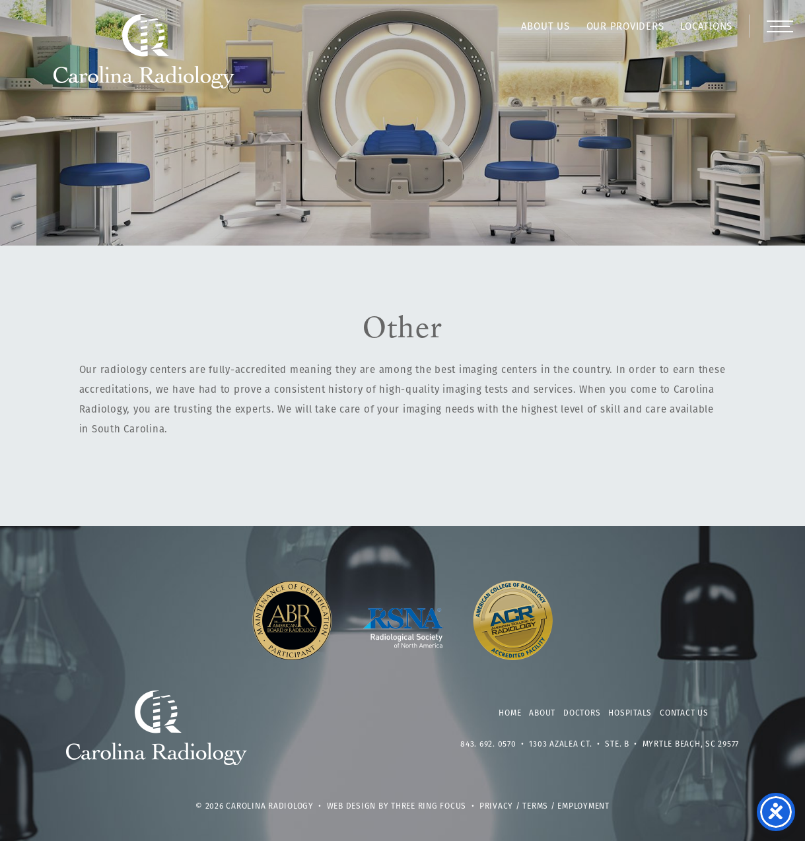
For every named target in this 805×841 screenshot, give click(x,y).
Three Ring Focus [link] (428, 807)
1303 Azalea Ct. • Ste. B (579, 745)
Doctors (581, 714)
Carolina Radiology (144, 58)
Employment (583, 807)
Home (510, 714)
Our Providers (625, 27)
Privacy (496, 807)
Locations (706, 27)
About (542, 714)
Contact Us (684, 714)
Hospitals (630, 714)
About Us (545, 27)
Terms (535, 807)
